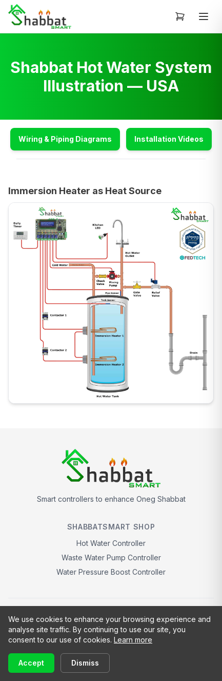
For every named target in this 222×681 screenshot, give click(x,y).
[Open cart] (180, 16)
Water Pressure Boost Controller (111, 572)
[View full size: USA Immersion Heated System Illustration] (111, 303)
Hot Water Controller (111, 543)
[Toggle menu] (203, 16)
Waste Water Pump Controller (111, 557)
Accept (31, 662)
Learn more (133, 639)
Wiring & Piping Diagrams (65, 139)
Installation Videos (169, 139)
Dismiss (85, 662)
